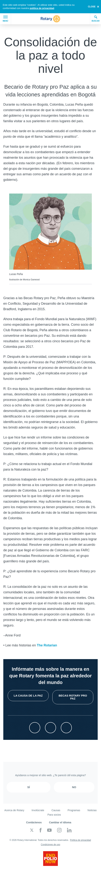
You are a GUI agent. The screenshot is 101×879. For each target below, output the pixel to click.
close (91, 6)
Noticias (92, 810)
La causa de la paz (28, 695)
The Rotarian (47, 645)
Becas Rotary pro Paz (73, 697)
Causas (55, 810)
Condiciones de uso (50, 844)
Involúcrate (38, 810)
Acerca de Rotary (14, 810)
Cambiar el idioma (60, 822)
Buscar (96, 18)
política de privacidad (42, 8)
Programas (74, 810)
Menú (5, 19)
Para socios (54, 814)
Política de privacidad (80, 840)
